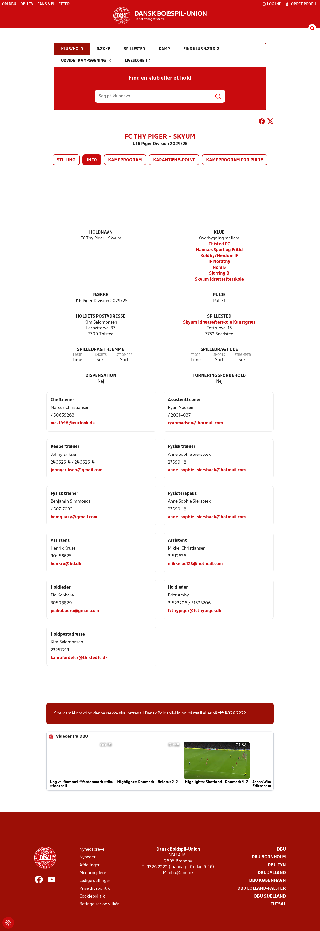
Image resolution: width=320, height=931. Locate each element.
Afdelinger (89, 865)
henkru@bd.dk (66, 564)
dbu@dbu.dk (181, 873)
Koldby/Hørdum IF (219, 256)
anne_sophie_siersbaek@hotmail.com (207, 470)
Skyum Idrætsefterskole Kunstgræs (219, 322)
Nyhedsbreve (91, 849)
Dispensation (100, 376)
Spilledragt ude (219, 350)
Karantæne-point (174, 160)
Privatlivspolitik (94, 889)
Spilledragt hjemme (100, 350)
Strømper (124, 355)
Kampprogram (125, 160)
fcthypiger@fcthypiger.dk (194, 611)
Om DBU (9, 4)
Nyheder (87, 857)
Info (92, 160)
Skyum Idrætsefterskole (219, 279)
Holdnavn (101, 232)
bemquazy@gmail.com (74, 517)
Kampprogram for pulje (234, 160)
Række (100, 295)
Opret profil (301, 4)
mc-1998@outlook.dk (73, 423)
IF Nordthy (219, 262)
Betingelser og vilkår (99, 904)
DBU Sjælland (270, 896)
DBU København (267, 881)
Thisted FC (219, 244)
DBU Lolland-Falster (261, 889)
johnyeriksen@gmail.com (77, 470)
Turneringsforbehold (219, 376)
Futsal (278, 904)
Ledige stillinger (94, 881)
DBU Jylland (272, 873)
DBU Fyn (277, 865)
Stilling (66, 160)
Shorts (101, 355)
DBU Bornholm (269, 857)
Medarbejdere (92, 873)
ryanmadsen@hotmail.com (195, 423)
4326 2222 (235, 713)
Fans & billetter (53, 4)
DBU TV (26, 4)
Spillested (219, 316)
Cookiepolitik (92, 896)
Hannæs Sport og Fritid (219, 250)
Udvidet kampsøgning (86, 61)
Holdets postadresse (101, 316)
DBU (281, 849)
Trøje (77, 355)
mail (197, 713)
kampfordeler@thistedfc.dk (79, 658)
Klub (219, 232)
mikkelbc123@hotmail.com (195, 564)
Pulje (219, 295)
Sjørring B (219, 273)
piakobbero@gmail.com (75, 611)
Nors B (219, 268)
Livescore (137, 61)
